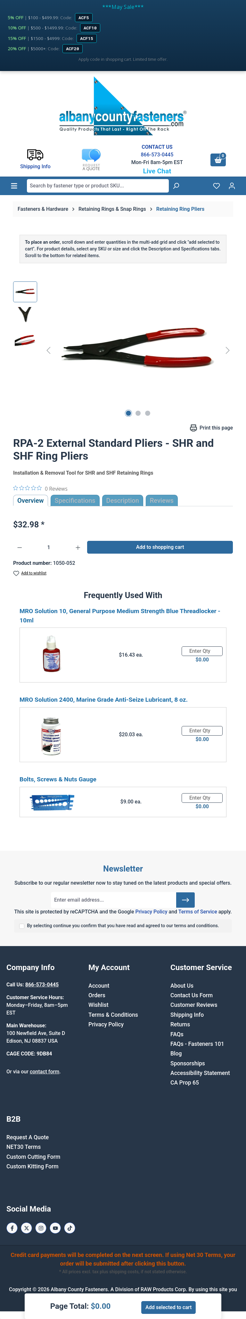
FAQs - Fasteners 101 (197, 1044)
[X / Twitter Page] (26, 1228)
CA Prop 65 (184, 1082)
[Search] (175, 186)
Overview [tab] (30, 500)
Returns (180, 1024)
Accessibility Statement (200, 1073)
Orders (96, 995)
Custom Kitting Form (32, 1166)
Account (98, 986)
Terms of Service (197, 912)
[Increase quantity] (78, 547)
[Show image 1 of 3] (128, 413)
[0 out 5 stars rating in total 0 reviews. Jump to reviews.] (40, 488)
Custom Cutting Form (33, 1157)
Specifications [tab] (75, 500)
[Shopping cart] (218, 160)
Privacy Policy (151, 912)
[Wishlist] (216, 185)
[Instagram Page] (40, 1228)
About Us (181, 986)
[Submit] (185, 900)
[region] (123, 350)
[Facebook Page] (12, 1228)
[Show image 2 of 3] (138, 413)
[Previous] (48, 350)
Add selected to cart (168, 1307)
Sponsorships (187, 1063)
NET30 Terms (23, 1147)
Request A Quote (27, 1137)
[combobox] (98, 186)
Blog (176, 1053)
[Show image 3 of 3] (147, 413)
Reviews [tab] (162, 500)
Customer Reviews (193, 1005)
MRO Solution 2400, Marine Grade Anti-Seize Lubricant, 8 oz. (104, 699)
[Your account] (232, 185)
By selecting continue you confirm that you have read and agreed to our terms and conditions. (123, 925)
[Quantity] (49, 547)
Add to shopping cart (160, 547)
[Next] (228, 350)
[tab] (122, 500)
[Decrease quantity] (19, 547)
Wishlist (98, 1005)
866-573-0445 (157, 155)
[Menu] (14, 185)
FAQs (177, 1034)
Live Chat (157, 171)
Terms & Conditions (113, 1015)
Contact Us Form (191, 995)
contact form (44, 1072)
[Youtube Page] (55, 1228)
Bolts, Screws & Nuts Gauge (58, 779)
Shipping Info (187, 1015)
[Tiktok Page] (69, 1228)
